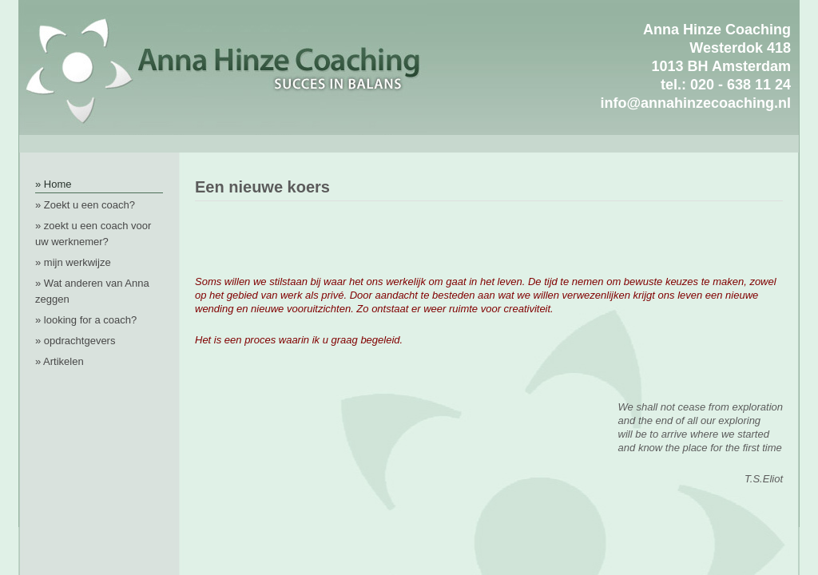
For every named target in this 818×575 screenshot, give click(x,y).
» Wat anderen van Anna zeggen (92, 291)
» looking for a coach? (86, 320)
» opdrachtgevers (75, 341)
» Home (53, 184)
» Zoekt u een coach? (85, 205)
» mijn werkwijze (73, 262)
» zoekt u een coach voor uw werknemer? (93, 234)
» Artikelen (59, 361)
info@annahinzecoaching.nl (695, 103)
